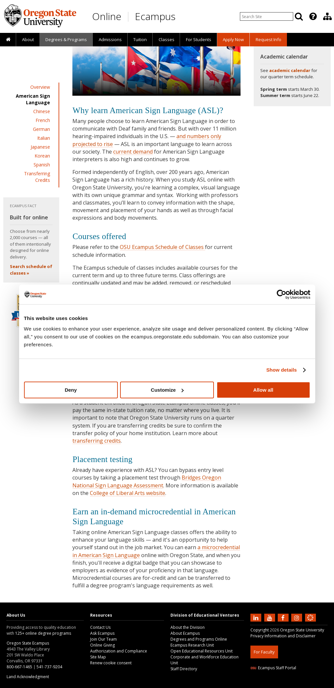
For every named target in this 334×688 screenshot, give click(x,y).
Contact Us (100, 627)
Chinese (41, 111)
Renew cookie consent (111, 663)
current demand (133, 151)
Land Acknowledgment (28, 676)
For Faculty (264, 652)
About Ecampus (185, 633)
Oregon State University (302, 630)
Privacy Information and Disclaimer (283, 636)
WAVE (316, 684)
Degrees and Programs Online (198, 639)
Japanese (40, 147)
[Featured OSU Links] (313, 16)
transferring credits (96, 440)
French (43, 120)
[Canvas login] (310, 623)
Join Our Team (103, 639)
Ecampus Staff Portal (273, 668)
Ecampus (155, 16)
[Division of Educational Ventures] (327, 16)
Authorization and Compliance (118, 651)
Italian (43, 138)
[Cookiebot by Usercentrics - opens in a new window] (281, 294)
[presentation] (312, 16)
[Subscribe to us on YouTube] (270, 617)
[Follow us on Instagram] (297, 617)
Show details (281, 370)
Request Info (268, 39)
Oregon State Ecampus (28, 643)
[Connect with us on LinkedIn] (256, 617)
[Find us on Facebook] (284, 617)
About (28, 39)
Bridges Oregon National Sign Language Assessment (146, 481)
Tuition (140, 39)
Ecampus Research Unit (192, 645)
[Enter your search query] (266, 16)
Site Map (98, 657)
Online (106, 16)
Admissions (110, 39)
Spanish (42, 164)
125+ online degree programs (43, 633)
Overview (40, 87)
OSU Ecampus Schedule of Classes (162, 247)
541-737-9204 (49, 667)
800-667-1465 (19, 667)
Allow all (263, 390)
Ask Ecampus (102, 633)
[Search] (299, 16)
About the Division (187, 627)
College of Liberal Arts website (127, 493)
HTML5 (287, 684)
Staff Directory (183, 669)
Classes (166, 39)
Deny (71, 390)
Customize (167, 390)
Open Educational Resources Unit (201, 651)
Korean (42, 156)
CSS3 (302, 684)
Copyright (259, 630)
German (41, 129)
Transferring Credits (37, 176)
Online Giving (102, 645)
